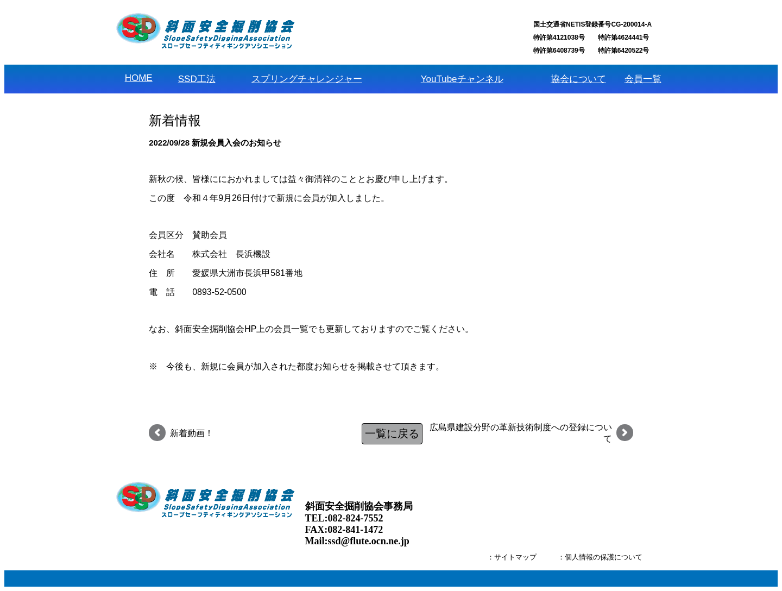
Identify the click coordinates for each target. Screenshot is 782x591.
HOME (139, 78)
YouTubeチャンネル (462, 79)
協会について (578, 79)
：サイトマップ (512, 557)
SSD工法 (197, 79)
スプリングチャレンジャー (306, 79)
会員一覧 (643, 79)
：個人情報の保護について (600, 557)
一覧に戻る (392, 433)
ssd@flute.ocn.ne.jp (368, 541)
